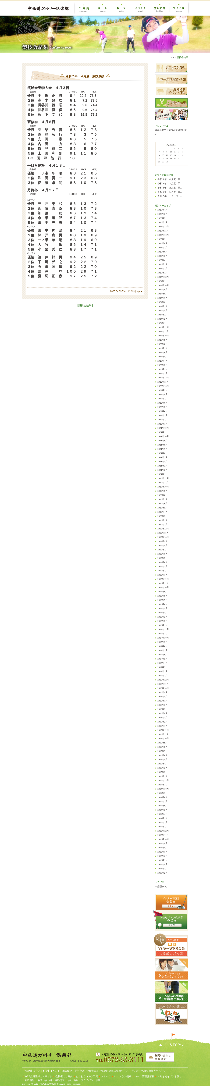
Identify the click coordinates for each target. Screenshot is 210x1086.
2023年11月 (163, 331)
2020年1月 (163, 524)
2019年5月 (163, 558)
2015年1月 (163, 776)
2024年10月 (163, 285)
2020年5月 (163, 507)
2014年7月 (163, 801)
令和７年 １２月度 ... (170, 196)
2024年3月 (163, 314)
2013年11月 (163, 835)
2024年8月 (163, 293)
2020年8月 (163, 495)
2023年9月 (163, 340)
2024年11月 (163, 281)
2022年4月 (163, 411)
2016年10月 (163, 688)
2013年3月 (163, 868)
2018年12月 (163, 579)
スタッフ (106, 1076)
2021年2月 (163, 470)
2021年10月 (163, 436)
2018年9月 (163, 591)
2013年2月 (163, 872)
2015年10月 (163, 738)
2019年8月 (163, 545)
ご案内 (27, 1070)
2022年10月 (163, 386)
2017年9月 (163, 642)
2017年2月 (163, 671)
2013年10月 (163, 839)
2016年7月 (163, 700)
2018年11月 (163, 583)
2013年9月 (163, 843)
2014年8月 (163, 797)
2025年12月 (163, 226)
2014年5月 (163, 810)
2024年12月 (163, 277)
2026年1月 (163, 222)
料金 (45, 1070)
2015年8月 (163, 747)
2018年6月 (163, 604)
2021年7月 (163, 449)
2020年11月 (163, 482)
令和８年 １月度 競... (170, 192)
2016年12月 (163, 679)
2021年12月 (163, 428)
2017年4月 (163, 663)
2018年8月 (163, 595)
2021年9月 (163, 440)
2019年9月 (163, 541)
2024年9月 (163, 289)
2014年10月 (163, 789)
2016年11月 (163, 684)
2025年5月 (163, 256)
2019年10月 (163, 537)
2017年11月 (163, 633)
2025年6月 (163, 251)
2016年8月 (163, 696)
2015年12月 (163, 730)
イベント (54, 1070)
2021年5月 (163, 457)
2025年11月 (163, 230)
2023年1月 (163, 373)
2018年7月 (163, 600)
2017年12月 (163, 629)
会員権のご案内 (64, 1076)
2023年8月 (163, 344)
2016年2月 (163, 721)
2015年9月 (163, 742)
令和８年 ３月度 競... (170, 183)
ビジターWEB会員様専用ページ (148, 1070)
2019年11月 (163, 533)
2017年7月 (163, 650)
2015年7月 (163, 751)
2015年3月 (163, 768)
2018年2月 (163, 621)
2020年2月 (163, 520)
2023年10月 (163, 335)
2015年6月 (163, 755)
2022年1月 (163, 423)
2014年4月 (163, 814)
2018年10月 (163, 587)
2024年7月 (163, 298)
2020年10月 (163, 486)
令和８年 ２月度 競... (170, 187)
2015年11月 (163, 734)
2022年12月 (163, 377)
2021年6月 (163, 453)
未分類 (131, 291)
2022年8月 (163, 394)
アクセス (79, 1070)
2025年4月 (163, 260)
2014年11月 (163, 784)
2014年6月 (163, 805)
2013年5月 (163, 860)
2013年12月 (163, 830)
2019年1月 (163, 575)
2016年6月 (163, 705)
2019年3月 (163, 566)
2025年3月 (163, 264)
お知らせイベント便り (169, 1076)
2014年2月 (163, 822)
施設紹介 (67, 1070)
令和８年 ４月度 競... (170, 179)
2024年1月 (163, 323)
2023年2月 (163, 369)
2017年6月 (163, 654)
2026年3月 (163, 214)
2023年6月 (163, 352)
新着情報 (29, 1080)
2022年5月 (163, 407)
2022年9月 (163, 390)
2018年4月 (163, 612)
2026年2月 (163, 218)
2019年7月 (163, 549)
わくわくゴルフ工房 (87, 1076)
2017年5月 (163, 658)
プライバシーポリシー (93, 1080)
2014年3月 (163, 818)
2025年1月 (163, 272)
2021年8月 (163, 444)
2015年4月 (163, 763)
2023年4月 (163, 360)
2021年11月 (163, 432)
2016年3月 (163, 717)
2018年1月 (163, 625)
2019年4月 (163, 562)
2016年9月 (163, 692)
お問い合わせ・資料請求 (51, 1080)
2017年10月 (163, 637)
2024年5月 (163, 306)
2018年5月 (163, 608)
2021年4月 (163, 461)
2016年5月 (163, 709)
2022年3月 (163, 415)
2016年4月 (163, 713)
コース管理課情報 (144, 1076)
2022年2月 (163, 419)
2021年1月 (163, 474)
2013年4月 (163, 864)
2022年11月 (163, 381)
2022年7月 (163, 398)
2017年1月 (163, 675)
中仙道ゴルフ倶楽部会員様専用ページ (107, 1070)
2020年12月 (163, 478)
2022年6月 (163, 402)
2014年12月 (163, 780)
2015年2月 (163, 772)
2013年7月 (163, 851)
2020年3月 (163, 516)
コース (37, 1070)
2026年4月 (163, 209)
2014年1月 (163, 826)
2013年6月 (163, 856)
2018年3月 (163, 616)
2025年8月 (163, 243)
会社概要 (73, 1080)
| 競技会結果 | (85, 305)
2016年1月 (163, 726)
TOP (172, 57)
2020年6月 (163, 503)
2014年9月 (163, 793)
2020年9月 (163, 491)
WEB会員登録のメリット (38, 1076)
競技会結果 (182, 57)
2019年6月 (163, 554)
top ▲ (139, 291)
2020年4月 (163, 512)
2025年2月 (163, 268)
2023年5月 (163, 356)
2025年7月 (163, 247)
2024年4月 (163, 310)
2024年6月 (163, 302)
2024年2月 (163, 319)
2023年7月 (163, 348)
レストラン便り (122, 1076)
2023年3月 (163, 365)
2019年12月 (163, 528)
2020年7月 (163, 499)
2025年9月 (163, 239)
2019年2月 (163, 570)
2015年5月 (163, 759)
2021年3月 (163, 465)
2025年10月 (163, 235)
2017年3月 (163, 667)
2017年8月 (163, 646)
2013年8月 (163, 847)
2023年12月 (163, 327)
